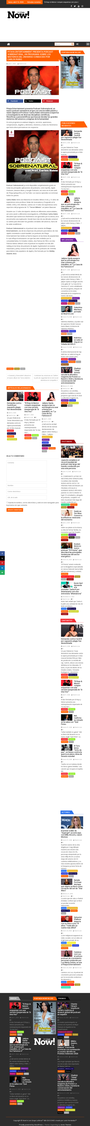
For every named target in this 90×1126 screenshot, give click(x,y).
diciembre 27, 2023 (67, 597)
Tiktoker (71, 537)
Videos (23, 369)
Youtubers (71, 507)
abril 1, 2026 (29, 415)
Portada (64, 334)
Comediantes (65, 504)
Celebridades (71, 940)
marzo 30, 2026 (66, 757)
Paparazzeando (12, 439)
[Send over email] (2, 572)
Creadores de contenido (65, 1030)
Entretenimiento (47, 437)
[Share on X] (32, 101)
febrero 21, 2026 (67, 386)
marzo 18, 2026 (66, 317)
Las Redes (45, 442)
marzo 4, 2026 (63, 1055)
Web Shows (65, 364)
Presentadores (66, 985)
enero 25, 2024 (66, 559)
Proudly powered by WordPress (31, 1122)
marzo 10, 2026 (66, 347)
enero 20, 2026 (66, 929)
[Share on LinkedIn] (2, 567)
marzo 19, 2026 (63, 1015)
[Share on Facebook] (14, 101)
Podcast (17, 369)
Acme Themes (66, 1122)
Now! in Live (22, 64)
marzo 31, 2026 (66, 725)
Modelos (45, 448)
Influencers (46, 439)
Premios (64, 405)
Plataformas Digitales (68, 576)
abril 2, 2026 (11, 413)
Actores (64, 608)
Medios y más (11, 433)
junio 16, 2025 (66, 471)
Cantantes (10, 430)
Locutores (61, 1066)
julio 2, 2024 (65, 523)
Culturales (35, 435)
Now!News (10, 369)
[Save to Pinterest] (50, 101)
